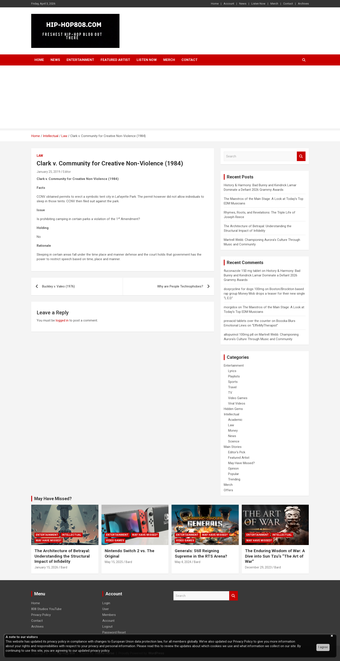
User (105, 609)
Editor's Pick (236, 452)
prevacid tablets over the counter (247, 321)
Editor (67, 171)
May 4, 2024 (183, 562)
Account (229, 3)
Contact (288, 3)
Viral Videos (236, 403)
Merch (274, 3)
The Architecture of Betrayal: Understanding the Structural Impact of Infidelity (62, 556)
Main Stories (233, 447)
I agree (323, 647)
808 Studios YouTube (46, 609)
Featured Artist (115, 60)
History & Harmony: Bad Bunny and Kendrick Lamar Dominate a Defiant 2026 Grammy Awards (262, 275)
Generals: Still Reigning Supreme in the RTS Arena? (201, 553)
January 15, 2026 (46, 567)
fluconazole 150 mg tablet (242, 271)
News (242, 3)
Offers (228, 490)
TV (230, 393)
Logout (107, 626)
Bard (64, 567)
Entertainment (80, 60)
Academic (235, 420)
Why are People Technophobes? (180, 286)
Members (109, 615)
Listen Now (258, 3)
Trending (234, 479)
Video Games (237, 398)
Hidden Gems (233, 409)
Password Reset (114, 632)
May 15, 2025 (114, 562)
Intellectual (231, 414)
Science (233, 441)
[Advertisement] (170, 98)
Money (233, 431)
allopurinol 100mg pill (238, 334)
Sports (233, 382)
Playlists (234, 376)
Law (40, 155)
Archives (303, 3)
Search (301, 156)
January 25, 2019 (48, 171)
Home (215, 3)
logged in (62, 320)
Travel (232, 387)
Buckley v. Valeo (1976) (58, 286)
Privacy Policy (41, 615)
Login (106, 603)
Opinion (233, 468)
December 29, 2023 (258, 567)
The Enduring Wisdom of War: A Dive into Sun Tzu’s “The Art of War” (275, 556)
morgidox (230, 307)
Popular (233, 474)
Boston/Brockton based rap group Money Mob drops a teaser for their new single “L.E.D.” (264, 293)
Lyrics (232, 371)
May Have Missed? (241, 463)
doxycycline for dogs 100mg (244, 289)
